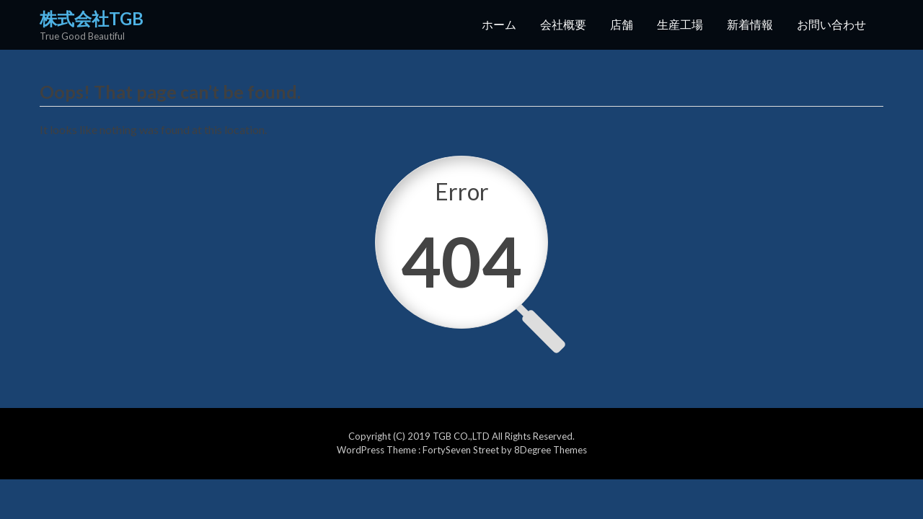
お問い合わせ (831, 24)
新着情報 (750, 24)
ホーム (499, 24)
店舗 (621, 24)
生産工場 (680, 24)
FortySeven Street (462, 450)
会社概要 (563, 24)
